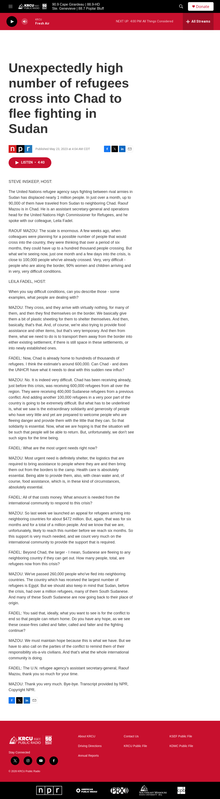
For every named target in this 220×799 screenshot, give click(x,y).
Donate (202, 6)
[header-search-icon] (181, 6)
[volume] (24, 21)
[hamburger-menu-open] (10, 6)
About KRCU (86, 736)
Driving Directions (90, 746)
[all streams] (198, 21)
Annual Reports (88, 755)
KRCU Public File (135, 746)
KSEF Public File (181, 736)
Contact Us (131, 736)
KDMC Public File (181, 746)
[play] (11, 21)
